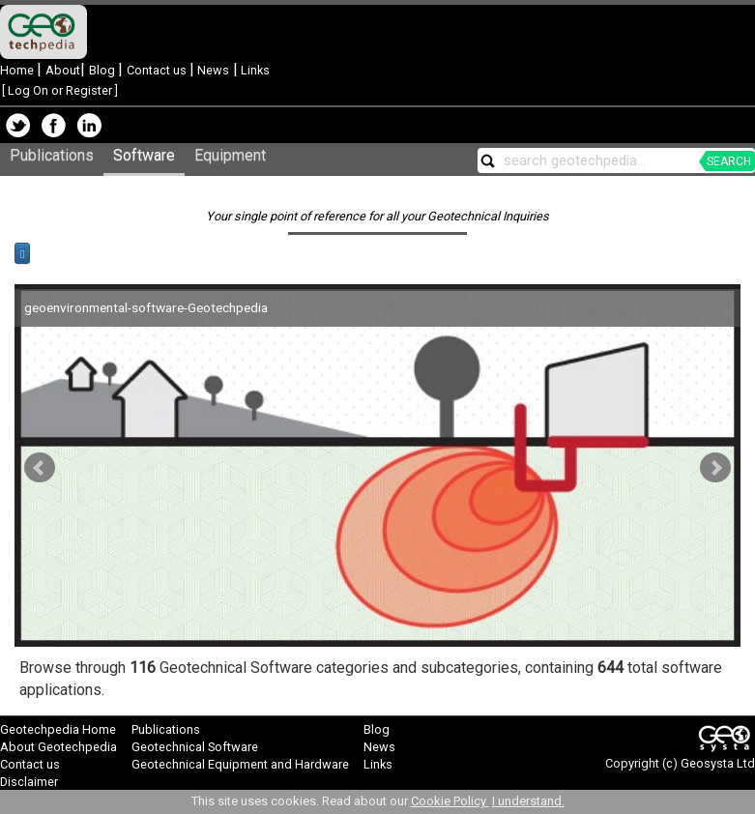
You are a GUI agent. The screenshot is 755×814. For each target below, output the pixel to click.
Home (18, 70)
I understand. (528, 801)
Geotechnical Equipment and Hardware (240, 764)
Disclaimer (29, 781)
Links (254, 70)
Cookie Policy (450, 801)
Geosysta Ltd (718, 763)
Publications (52, 155)
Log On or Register (60, 90)
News (211, 70)
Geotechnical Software (194, 747)
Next (715, 467)
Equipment (230, 155)
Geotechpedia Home (58, 729)
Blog (103, 70)
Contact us (158, 70)
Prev (39, 467)
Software (144, 155)
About (62, 70)
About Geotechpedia (58, 747)
